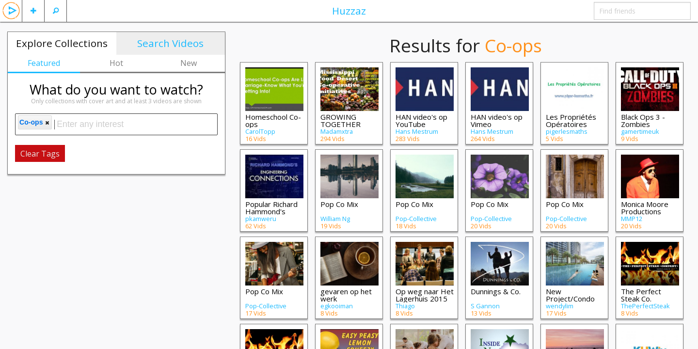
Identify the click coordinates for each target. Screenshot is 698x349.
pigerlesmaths (566, 131)
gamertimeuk (640, 131)
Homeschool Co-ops (273, 120)
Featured (44, 63)
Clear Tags (40, 153)
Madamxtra (336, 131)
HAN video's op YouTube (421, 120)
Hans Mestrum (417, 131)
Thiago (405, 305)
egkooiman (336, 305)
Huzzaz (349, 10)
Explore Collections (62, 43)
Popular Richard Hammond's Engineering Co (271, 211)
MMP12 (631, 218)
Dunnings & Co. (496, 291)
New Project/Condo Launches (570, 298)
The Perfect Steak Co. (641, 294)
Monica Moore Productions (644, 207)
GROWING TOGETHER (340, 120)
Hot (116, 63)
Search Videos (170, 43)
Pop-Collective (416, 218)
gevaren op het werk (346, 294)
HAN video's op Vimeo (497, 120)
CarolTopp (260, 131)
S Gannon (485, 305)
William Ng (335, 218)
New (188, 63)
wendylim (559, 305)
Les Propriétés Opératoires (571, 120)
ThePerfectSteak (645, 305)
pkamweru (260, 218)
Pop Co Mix (339, 204)
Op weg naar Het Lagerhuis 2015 (425, 294)
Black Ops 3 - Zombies (643, 120)
